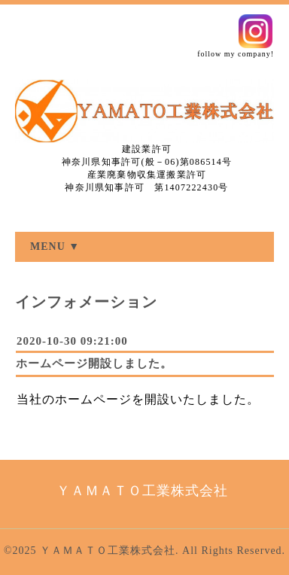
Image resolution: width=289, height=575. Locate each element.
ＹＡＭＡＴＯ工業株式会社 (107, 550)
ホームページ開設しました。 (94, 363)
